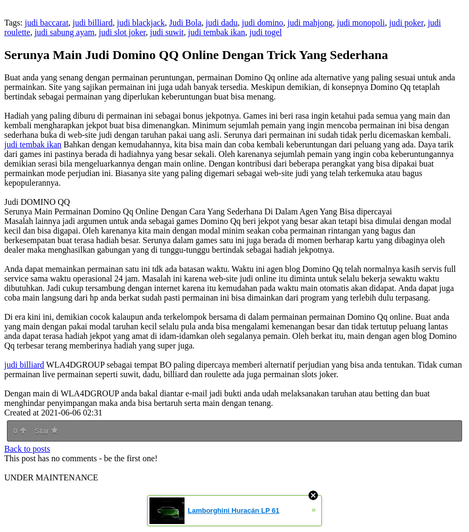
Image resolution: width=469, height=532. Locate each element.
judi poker (406, 22)
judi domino (262, 22)
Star (46, 431)
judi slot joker (122, 32)
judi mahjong (310, 22)
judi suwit (167, 32)
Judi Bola (185, 22)
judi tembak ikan (217, 32)
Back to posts (27, 448)
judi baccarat (46, 22)
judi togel (265, 32)
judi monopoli (360, 22)
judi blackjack (141, 22)
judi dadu (222, 22)
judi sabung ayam (65, 32)
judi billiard (93, 22)
